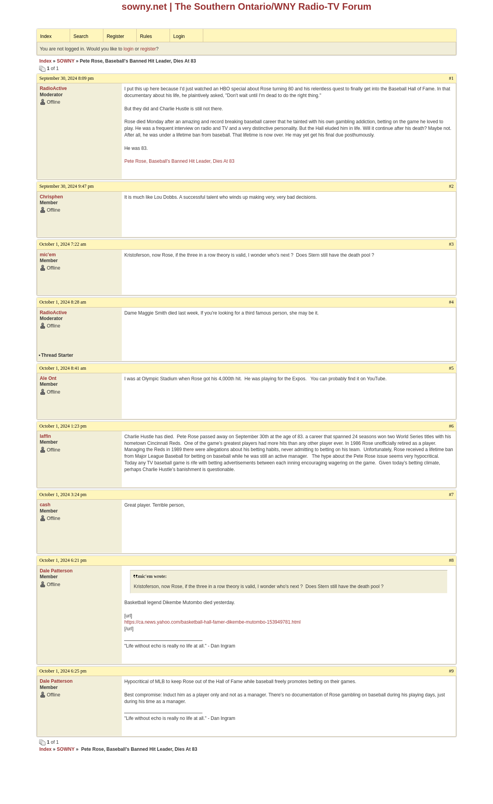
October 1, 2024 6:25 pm (62, 671)
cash (45, 504)
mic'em (48, 254)
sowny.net (144, 6)
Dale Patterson (56, 571)
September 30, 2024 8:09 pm (66, 78)
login (129, 49)
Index (45, 36)
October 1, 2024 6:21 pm (62, 560)
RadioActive (53, 88)
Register (115, 36)
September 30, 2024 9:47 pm (66, 186)
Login (178, 36)
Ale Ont (48, 378)
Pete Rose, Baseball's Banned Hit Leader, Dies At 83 (179, 161)
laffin (45, 436)
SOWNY (65, 61)
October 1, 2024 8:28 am (62, 302)
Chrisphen (51, 197)
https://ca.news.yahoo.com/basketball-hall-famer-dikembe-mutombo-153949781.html (212, 622)
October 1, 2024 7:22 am (62, 244)
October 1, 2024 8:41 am (62, 368)
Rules (146, 36)
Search (80, 36)
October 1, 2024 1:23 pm (62, 426)
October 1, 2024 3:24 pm (62, 494)
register (148, 49)
